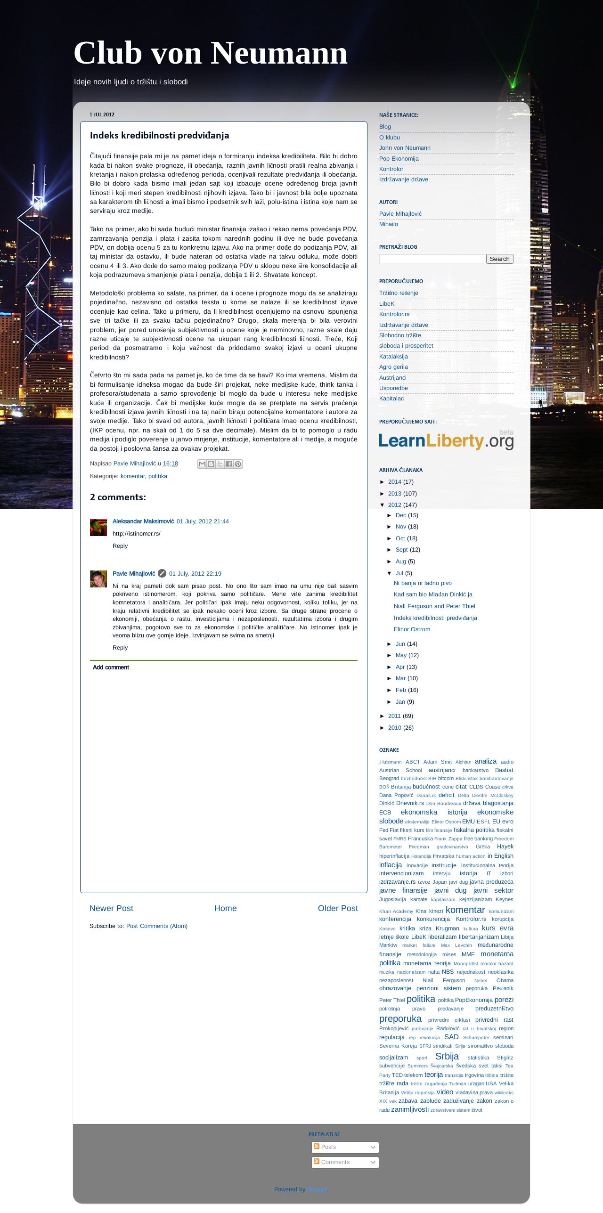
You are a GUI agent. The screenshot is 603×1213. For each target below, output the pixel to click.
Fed (383, 830)
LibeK (386, 304)
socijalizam (393, 1057)
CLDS (476, 787)
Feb (402, 690)
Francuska (420, 838)
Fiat (394, 830)
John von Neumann (405, 148)
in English (501, 856)
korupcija (502, 919)
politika (157, 476)
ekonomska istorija (434, 812)
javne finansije (403, 890)
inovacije (417, 865)
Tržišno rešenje (398, 293)
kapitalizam (443, 899)
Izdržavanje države (403, 179)
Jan (401, 702)
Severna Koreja (398, 1046)
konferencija (395, 919)
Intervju (441, 873)
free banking (478, 838)
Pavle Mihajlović (134, 573)
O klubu (389, 137)
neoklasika (500, 972)
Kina (421, 911)
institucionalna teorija (487, 865)
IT (489, 873)
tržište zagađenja (429, 1083)
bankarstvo (476, 770)
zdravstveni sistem (450, 1110)
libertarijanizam (479, 937)
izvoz (424, 882)
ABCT (413, 762)
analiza (486, 761)
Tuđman (457, 1083)
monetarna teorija (427, 963)
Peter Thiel (392, 1000)
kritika (407, 928)
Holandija (421, 856)
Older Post (338, 908)
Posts (325, 1147)
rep (412, 1037)
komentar (133, 476)
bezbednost (414, 778)
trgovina (474, 1075)
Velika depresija (418, 1092)
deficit (447, 795)
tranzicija (454, 1075)
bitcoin (446, 778)
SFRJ (425, 1046)
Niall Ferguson (444, 980)
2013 (395, 493)
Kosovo (387, 928)
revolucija (430, 1037)
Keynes (504, 899)
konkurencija (433, 919)
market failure (418, 945)
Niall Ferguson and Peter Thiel (434, 606)
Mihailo (388, 224)
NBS (448, 972)
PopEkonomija (474, 1000)
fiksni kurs (412, 830)
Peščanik (503, 988)
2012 (395, 505)
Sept (403, 549)
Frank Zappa (448, 838)
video (445, 1092)
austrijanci (442, 770)
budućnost (426, 786)
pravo (418, 1008)
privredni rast (494, 1020)
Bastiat (504, 770)
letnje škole (394, 937)
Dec (402, 515)
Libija (507, 937)
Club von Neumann (210, 52)
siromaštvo (480, 1046)
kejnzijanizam (475, 899)
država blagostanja (488, 803)
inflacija (390, 865)
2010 (395, 728)
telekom (413, 1075)
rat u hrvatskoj (479, 1028)
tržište (506, 1075)
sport (421, 1057)
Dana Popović (396, 795)
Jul (400, 573)
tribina (491, 1075)
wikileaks (504, 1092)
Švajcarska (442, 1065)
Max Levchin (456, 945)
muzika (386, 972)
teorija (433, 1074)
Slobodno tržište (400, 335)
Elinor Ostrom (412, 629)
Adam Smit (438, 762)
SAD (451, 1037)
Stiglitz (505, 1057)
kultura (471, 928)
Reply (120, 546)
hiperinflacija (394, 856)
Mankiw (388, 945)
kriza (425, 928)
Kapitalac (391, 398)
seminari (503, 1037)
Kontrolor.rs (394, 314)
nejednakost (471, 972)
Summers (417, 1065)
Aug (402, 561)
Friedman (419, 846)
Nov (402, 526)
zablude (430, 1101)
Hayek (505, 846)
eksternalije (417, 821)
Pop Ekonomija (399, 158)
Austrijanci (393, 377)
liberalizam (442, 937)
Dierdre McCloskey (492, 795)
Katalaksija (393, 356)
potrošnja (389, 1008)
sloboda (504, 1046)
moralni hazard (497, 963)
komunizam (501, 911)
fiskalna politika (474, 830)
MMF (468, 954)
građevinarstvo (452, 846)
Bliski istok (467, 778)
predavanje (451, 1008)
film (429, 830)
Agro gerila (393, 367)
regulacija (392, 1037)
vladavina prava (474, 1092)
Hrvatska (443, 856)
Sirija (460, 1046)
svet (484, 1065)
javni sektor (493, 890)
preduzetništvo (494, 1008)
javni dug (450, 890)
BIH (432, 778)
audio (507, 762)
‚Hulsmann (390, 762)
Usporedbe (393, 388)
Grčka (483, 846)
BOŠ (384, 787)
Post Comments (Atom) (156, 926)
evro (507, 821)
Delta (463, 795)
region (506, 1028)
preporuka (400, 1018)
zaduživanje (458, 1101)
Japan (439, 882)
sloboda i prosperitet (406, 345)
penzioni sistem (438, 988)
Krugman (447, 928)
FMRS (400, 838)
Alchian (464, 762)
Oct (401, 538)
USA (491, 1083)
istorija (468, 873)
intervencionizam (401, 873)
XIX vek (388, 1101)
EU (496, 821)
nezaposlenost (396, 980)
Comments (332, 1162)
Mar (401, 678)
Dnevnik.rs (410, 803)
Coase (492, 787)
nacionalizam (411, 972)
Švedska (466, 1065)
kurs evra (497, 928)
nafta (434, 972)
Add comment (111, 667)
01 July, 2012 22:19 (195, 573)
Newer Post (111, 908)
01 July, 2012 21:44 (203, 521)
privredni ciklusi (449, 1020)
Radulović (448, 1028)
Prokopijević (394, 1028)
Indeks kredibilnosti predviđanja (435, 618)
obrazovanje (395, 988)
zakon (484, 1101)
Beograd (389, 778)
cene (448, 787)
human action (471, 856)
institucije (444, 865)
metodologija (422, 954)
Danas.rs (426, 795)
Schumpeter (476, 1037)
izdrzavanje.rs (397, 882)
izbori (506, 873)
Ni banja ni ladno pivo (423, 583)
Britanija (401, 787)
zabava (408, 1101)
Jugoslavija (392, 899)
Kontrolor (391, 169)
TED (397, 1075)
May (402, 655)
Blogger (317, 1189)
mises (449, 954)
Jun (401, 644)
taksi (497, 1065)
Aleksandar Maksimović (143, 521)
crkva (507, 787)
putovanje (422, 1028)
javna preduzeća (491, 882)
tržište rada (393, 1083)
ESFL (483, 821)
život (477, 1110)
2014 (395, 482)
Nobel (480, 980)
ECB (385, 812)
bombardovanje (496, 778)
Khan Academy (396, 911)
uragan (476, 1083)
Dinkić (386, 803)
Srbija (447, 1056)
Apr (401, 667)
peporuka (477, 988)
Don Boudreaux (443, 803)
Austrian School (400, 770)
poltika (446, 1000)
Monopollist (466, 963)
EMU (468, 821)
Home (225, 908)
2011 (395, 716)
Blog (385, 126)
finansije (443, 830)
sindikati (443, 1046)
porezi (504, 999)
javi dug (458, 882)
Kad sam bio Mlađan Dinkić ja (433, 594)
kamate (418, 899)
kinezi (436, 911)
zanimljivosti (410, 1109)
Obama (505, 980)
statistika (478, 1057)
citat (461, 786)
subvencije (392, 1065)
